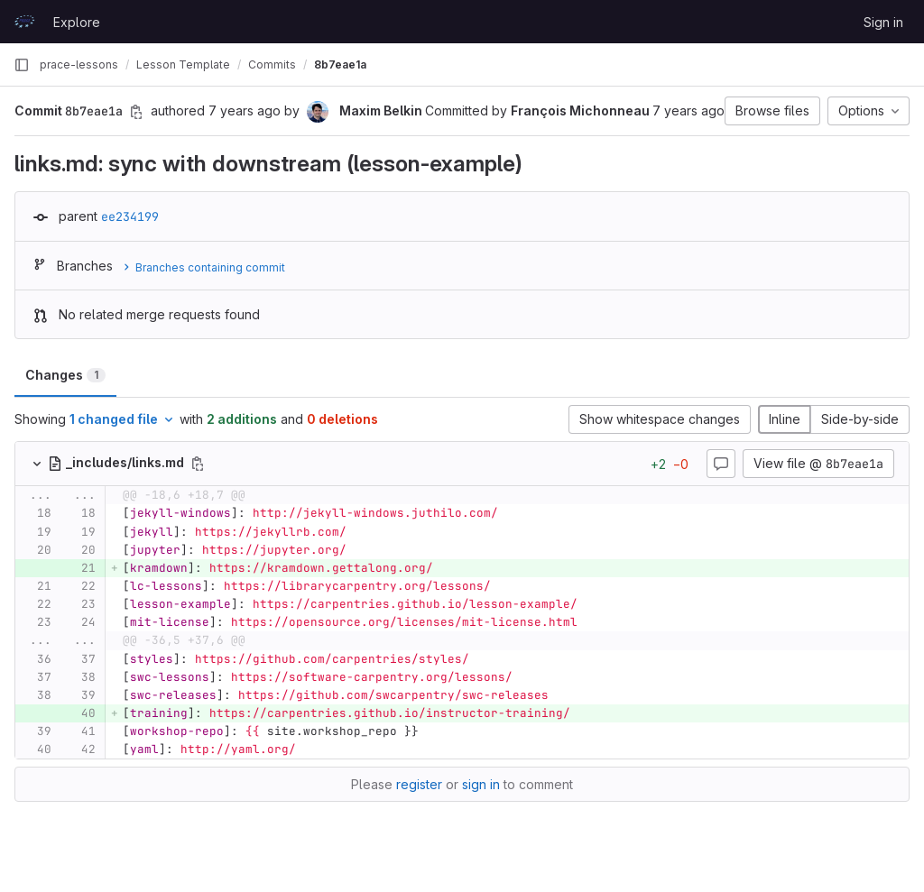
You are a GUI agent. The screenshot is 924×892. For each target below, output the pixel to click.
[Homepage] (24, 21)
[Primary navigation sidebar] (21, 65)
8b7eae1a (340, 64)
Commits (272, 64)
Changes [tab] (65, 374)
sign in (481, 784)
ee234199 (130, 216)
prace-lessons (79, 64)
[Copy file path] (197, 463)
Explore (76, 22)
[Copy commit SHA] (136, 112)
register (419, 784)
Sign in (883, 22)
